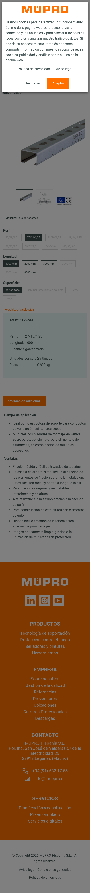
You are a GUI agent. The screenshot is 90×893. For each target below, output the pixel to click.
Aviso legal (64, 69)
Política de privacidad (34, 69)
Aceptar (58, 83)
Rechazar (33, 83)
